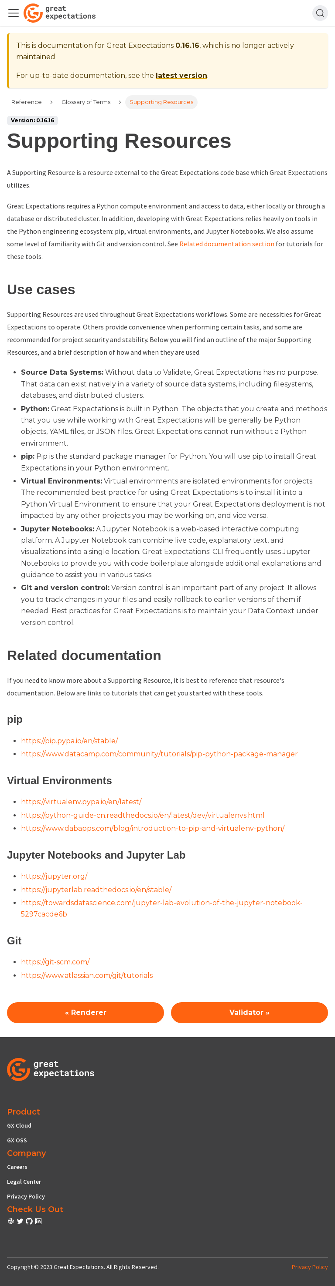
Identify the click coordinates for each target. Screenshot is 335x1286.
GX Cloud (19, 1125)
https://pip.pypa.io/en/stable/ (69, 741)
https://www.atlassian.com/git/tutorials (87, 975)
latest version (181, 75)
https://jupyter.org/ (54, 876)
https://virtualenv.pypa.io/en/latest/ (81, 802)
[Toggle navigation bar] (13, 13)
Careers (17, 1167)
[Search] (320, 13)
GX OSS (17, 1140)
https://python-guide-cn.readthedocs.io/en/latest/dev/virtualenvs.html (143, 815)
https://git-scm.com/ (55, 962)
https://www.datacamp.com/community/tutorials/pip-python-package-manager (159, 754)
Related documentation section (226, 243)
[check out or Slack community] (11, 1222)
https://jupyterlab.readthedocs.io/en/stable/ (96, 890)
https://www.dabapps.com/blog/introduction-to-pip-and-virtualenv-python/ (152, 828)
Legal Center (24, 1181)
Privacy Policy (26, 1196)
